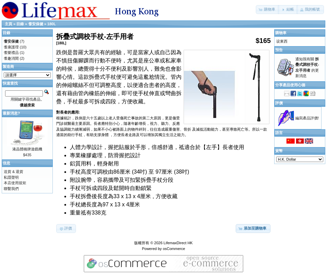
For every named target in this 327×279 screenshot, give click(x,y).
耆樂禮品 (11, 52)
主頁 (8, 24)
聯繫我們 (11, 189)
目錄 (20, 24)
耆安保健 (35, 24)
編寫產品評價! (307, 118)
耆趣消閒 (11, 58)
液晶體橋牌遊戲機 (27, 149)
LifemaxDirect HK (178, 243)
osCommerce (174, 249)
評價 (279, 103)
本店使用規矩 (15, 183)
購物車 (280, 33)
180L (51, 24)
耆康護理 (11, 47)
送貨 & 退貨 (13, 172)
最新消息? (11, 113)
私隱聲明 (11, 177)
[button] (267, 9)
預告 (279, 50)
